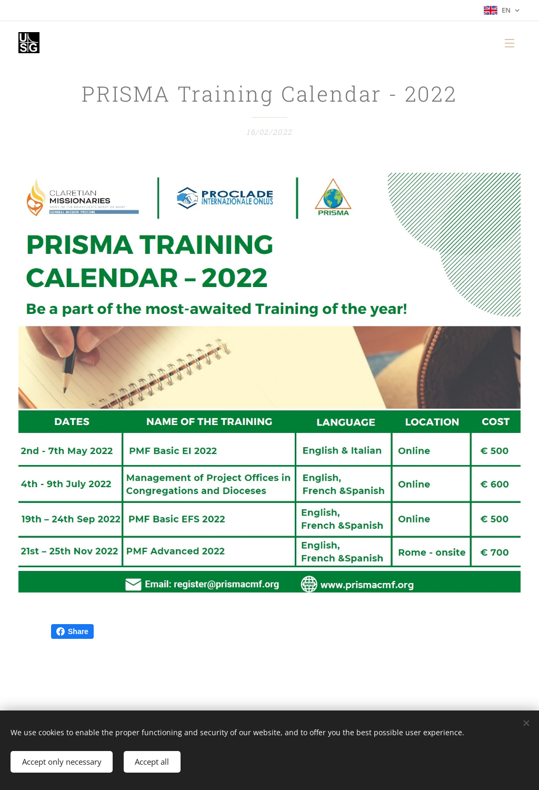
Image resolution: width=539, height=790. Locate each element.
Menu (509, 43)
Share (72, 631)
